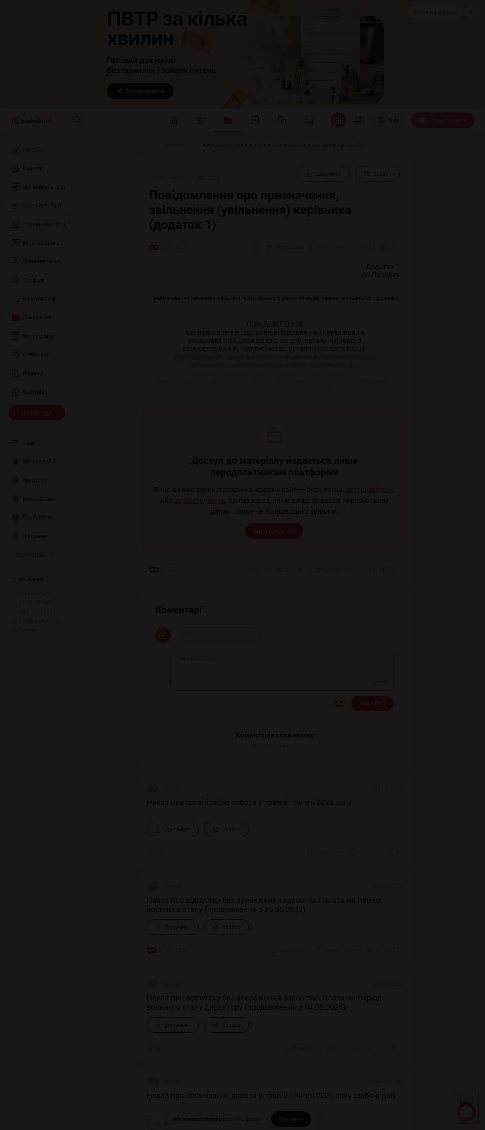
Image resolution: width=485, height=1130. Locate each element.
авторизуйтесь (370, 489)
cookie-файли (244, 1119)
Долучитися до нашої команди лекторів (91, 839)
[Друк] (256, 247)
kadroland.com (381, 1070)
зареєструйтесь (199, 500)
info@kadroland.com (85, 970)
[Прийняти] (291, 1119)
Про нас (24, 629)
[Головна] (146, 145)
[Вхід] (388, 120)
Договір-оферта (58, 1039)
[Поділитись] (368, 247)
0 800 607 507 (91, 925)
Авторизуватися (274, 531)
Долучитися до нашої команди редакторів (94, 853)
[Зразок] (377, 173)
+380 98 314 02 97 (63, 938)
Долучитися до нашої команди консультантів (99, 867)
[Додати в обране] (389, 247)
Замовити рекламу (435, 12)
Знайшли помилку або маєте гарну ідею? (93, 895)
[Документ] (324, 173)
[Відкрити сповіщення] (357, 120)
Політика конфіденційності (73, 1049)
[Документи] (178, 145)
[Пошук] (77, 120)
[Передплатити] (443, 120)
